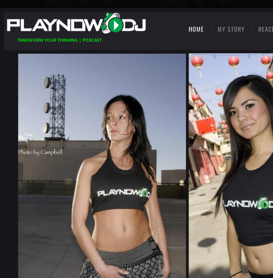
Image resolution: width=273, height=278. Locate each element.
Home (196, 29)
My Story (231, 29)
